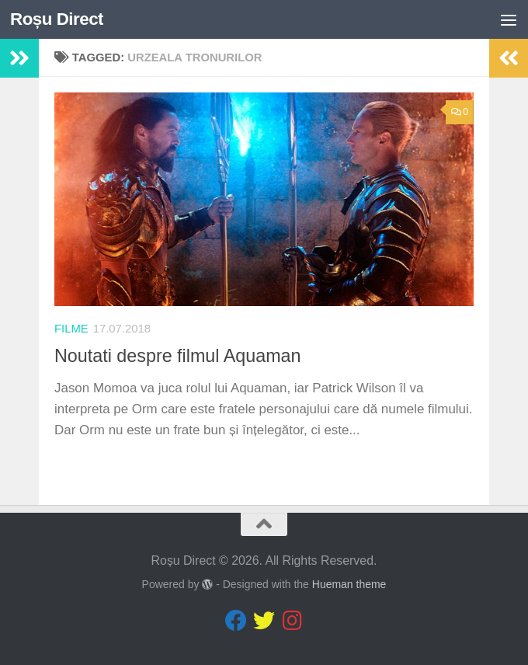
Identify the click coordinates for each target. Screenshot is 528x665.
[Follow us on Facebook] (236, 621)
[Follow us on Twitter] (264, 621)
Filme (71, 328)
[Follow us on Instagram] (292, 621)
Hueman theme (349, 584)
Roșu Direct (56, 19)
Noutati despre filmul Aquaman (177, 356)
